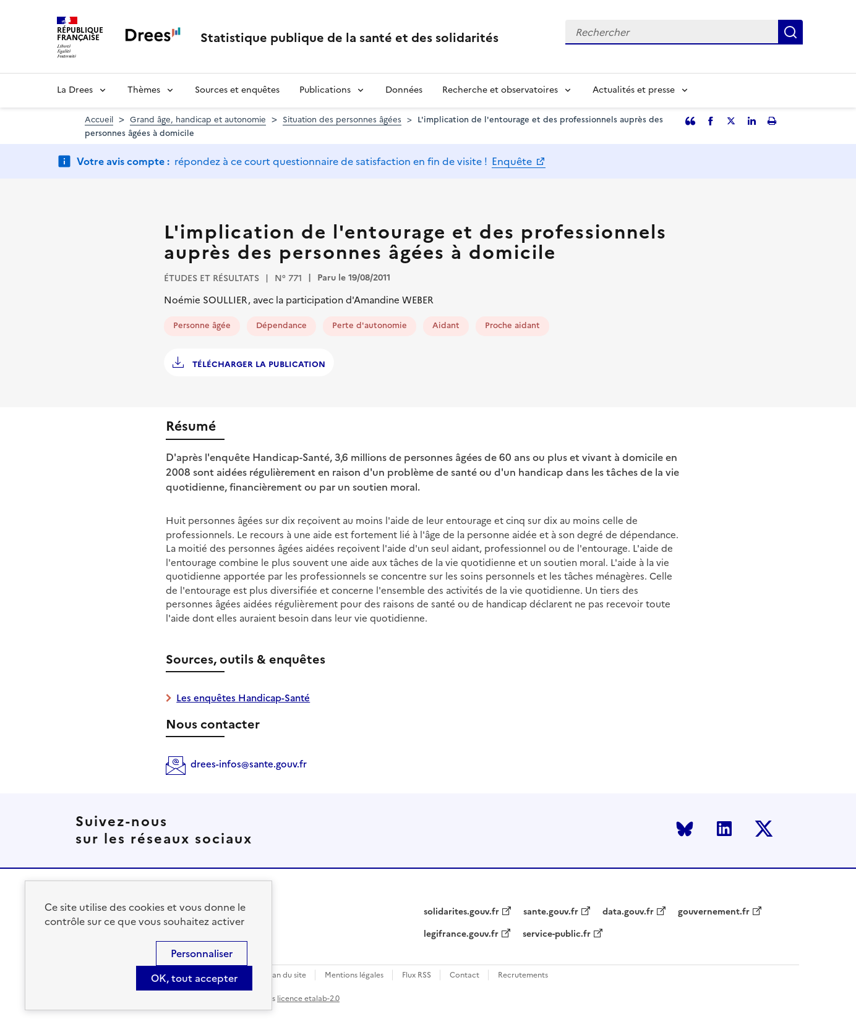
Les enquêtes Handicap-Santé (243, 698)
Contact (464, 975)
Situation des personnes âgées (342, 119)
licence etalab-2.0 (308, 998)
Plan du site (286, 975)
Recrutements (523, 975)
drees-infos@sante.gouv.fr (248, 764)
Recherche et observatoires (500, 89)
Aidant (446, 325)
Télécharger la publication (257, 364)
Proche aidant (512, 325)
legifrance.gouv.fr (461, 934)
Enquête (513, 161)
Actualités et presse (634, 89)
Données (403, 89)
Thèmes (143, 89)
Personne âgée (202, 325)
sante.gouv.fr (550, 912)
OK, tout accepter (194, 978)
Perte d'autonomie (369, 325)
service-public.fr (557, 934)
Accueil (99, 119)
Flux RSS (416, 975)
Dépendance (281, 325)
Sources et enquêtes (237, 89)
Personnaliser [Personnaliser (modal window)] (202, 953)
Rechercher (790, 32)
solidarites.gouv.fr (461, 912)
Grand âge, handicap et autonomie (198, 119)
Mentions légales (354, 975)
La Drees (75, 89)
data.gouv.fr (628, 912)
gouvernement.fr (714, 912)
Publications (325, 89)
